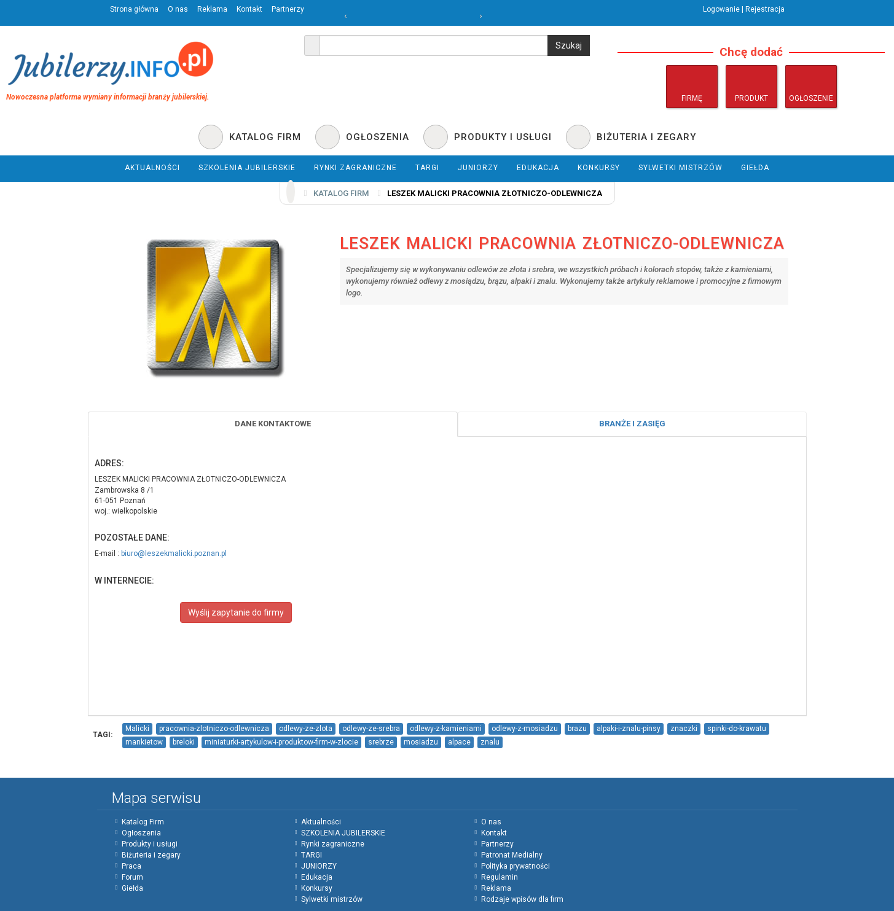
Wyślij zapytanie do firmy (236, 612)
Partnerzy (288, 9)
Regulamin (499, 877)
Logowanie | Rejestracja (744, 9)
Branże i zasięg (632, 423)
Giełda (132, 888)
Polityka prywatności (515, 866)
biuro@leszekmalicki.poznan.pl (174, 553)
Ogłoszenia (141, 833)
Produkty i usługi (150, 844)
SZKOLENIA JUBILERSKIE (343, 833)
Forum (132, 877)
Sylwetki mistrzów (332, 899)
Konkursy (316, 888)
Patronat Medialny (512, 855)
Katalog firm (341, 193)
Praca (131, 866)
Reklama (212, 9)
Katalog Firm (143, 822)
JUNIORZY (319, 866)
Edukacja (316, 877)
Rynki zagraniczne (332, 844)
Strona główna (134, 9)
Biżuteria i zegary (151, 855)
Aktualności (321, 822)
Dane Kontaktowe (273, 423)
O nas (178, 9)
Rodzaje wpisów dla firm (522, 899)
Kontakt (249, 9)
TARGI (311, 855)
